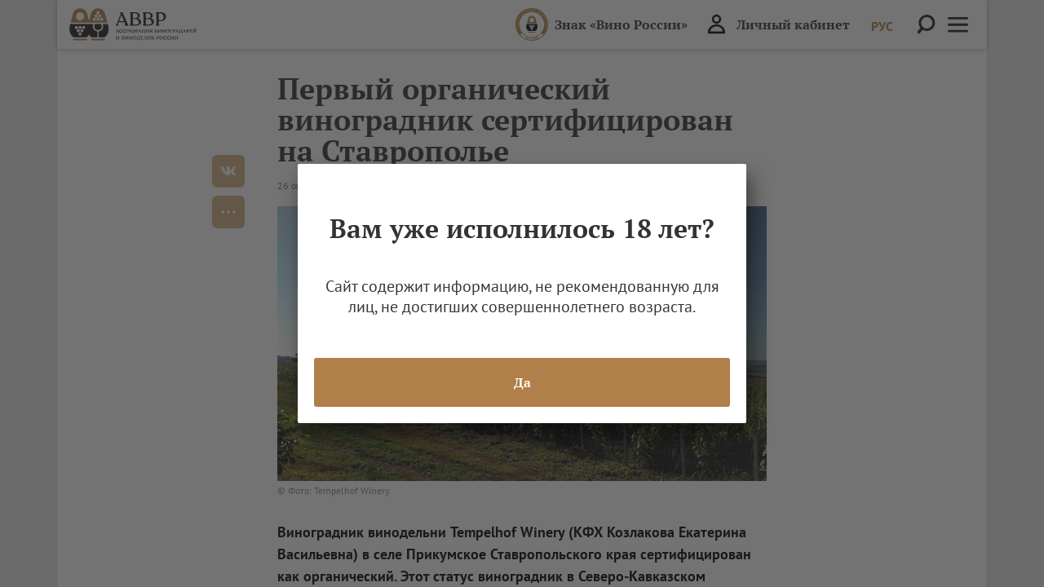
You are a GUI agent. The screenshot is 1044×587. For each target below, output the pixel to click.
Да (522, 382)
